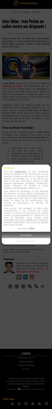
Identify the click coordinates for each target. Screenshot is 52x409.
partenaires (20, 171)
